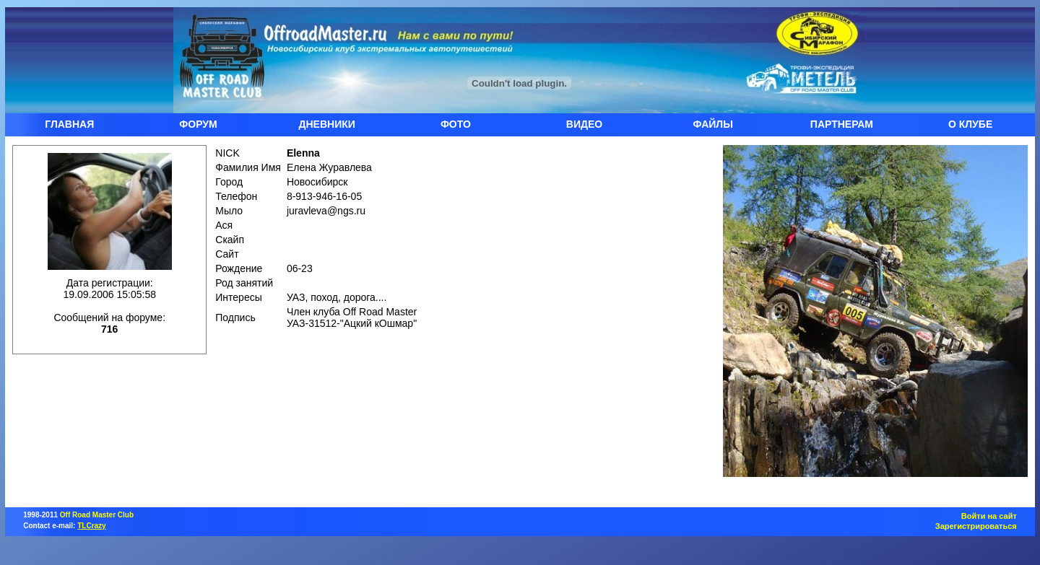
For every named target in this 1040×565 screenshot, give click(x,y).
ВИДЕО (584, 124)
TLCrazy (91, 526)
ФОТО (456, 124)
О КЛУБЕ (970, 124)
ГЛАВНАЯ (69, 124)
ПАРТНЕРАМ (841, 124)
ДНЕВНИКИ (327, 124)
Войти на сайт (989, 516)
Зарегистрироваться (976, 526)
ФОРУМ (198, 124)
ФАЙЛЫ (713, 124)
